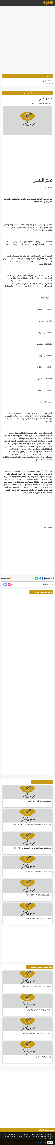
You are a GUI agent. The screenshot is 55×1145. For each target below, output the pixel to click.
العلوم (34, 93)
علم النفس (27, 93)
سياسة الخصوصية (40, 1142)
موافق (50, 1142)
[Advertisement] (27, 22)
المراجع (48, 84)
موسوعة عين (42, 93)
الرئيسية (49, 93)
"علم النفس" (46, 81)
